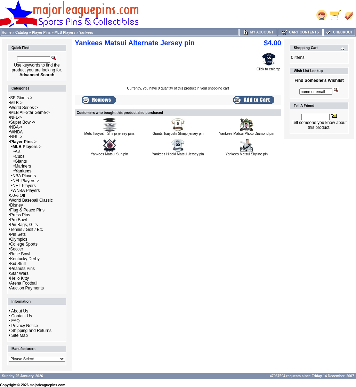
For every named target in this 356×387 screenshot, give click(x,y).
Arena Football (23, 283)
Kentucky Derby (25, 258)
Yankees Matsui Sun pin (109, 154)
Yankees (86, 32)
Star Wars (19, 273)
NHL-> (16, 136)
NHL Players (24, 185)
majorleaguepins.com (47, 385)
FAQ (15, 320)
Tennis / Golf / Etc (26, 229)
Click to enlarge (269, 67)
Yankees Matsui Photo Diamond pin (246, 134)
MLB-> (16, 102)
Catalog (21, 32)
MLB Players (65, 32)
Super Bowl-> (22, 122)
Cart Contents (300, 32)
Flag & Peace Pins (27, 210)
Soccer (16, 249)
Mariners (23, 166)
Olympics (18, 239)
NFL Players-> (26, 180)
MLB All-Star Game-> (30, 112)
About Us (19, 311)
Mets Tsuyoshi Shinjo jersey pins (109, 134)
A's (18, 151)
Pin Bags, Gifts (24, 224)
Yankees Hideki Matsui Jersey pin (178, 154)
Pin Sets (18, 234)
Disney (16, 205)
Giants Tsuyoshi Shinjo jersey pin (178, 134)
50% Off (17, 195)
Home (6, 32)
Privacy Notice (24, 325)
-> (23, 141)
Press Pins (20, 214)
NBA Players (24, 175)
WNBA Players (26, 190)
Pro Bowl (18, 219)
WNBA (16, 132)
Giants (21, 161)
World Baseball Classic (31, 200)
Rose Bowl (20, 253)
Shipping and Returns (31, 330)
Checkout (339, 32)
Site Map (19, 335)
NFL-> (16, 117)
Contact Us (21, 316)
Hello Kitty (19, 278)
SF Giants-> (21, 97)
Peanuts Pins (22, 268)
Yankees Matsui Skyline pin (247, 154)
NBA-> (16, 127)
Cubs (20, 156)
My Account (258, 32)
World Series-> (24, 107)
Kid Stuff (18, 263)
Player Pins (41, 32)
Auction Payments (27, 288)
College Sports (24, 244)
